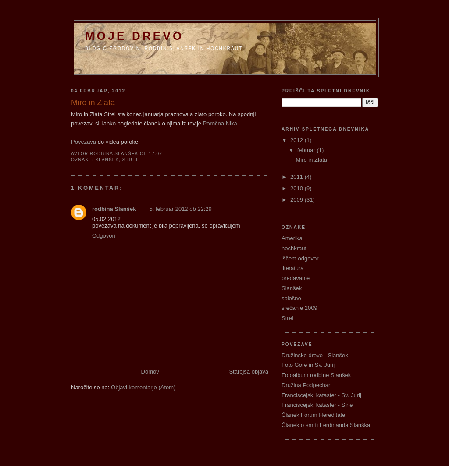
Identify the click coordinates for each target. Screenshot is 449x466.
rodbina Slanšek (114, 209)
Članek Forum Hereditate (313, 415)
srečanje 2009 (299, 308)
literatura (293, 268)
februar (307, 150)
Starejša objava (248, 371)
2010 (297, 188)
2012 (297, 140)
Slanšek (107, 159)
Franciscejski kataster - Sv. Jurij (321, 395)
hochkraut (294, 248)
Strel (130, 159)
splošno (291, 298)
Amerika (292, 238)
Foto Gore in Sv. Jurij (308, 365)
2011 (297, 177)
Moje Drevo (134, 36)
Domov (150, 371)
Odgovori (103, 235)
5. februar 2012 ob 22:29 (180, 209)
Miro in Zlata (311, 160)
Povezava (83, 142)
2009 (297, 199)
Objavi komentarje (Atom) (143, 387)
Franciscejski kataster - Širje (317, 405)
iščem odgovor (300, 258)
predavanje (296, 278)
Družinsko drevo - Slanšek (315, 355)
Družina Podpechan (306, 385)
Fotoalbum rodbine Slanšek (316, 375)
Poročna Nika (220, 123)
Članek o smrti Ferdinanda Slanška (326, 425)
